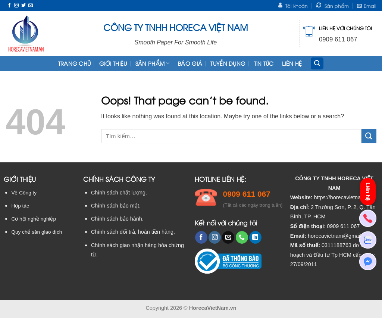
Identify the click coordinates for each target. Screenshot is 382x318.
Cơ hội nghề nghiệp (33, 219)
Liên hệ (292, 63)
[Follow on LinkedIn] (255, 237)
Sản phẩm (152, 63)
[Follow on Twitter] (23, 5)
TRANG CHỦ (74, 63)
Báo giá (190, 63)
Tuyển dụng (227, 63)
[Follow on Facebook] (9, 5)
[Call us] (242, 237)
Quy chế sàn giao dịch (36, 232)
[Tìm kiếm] (317, 63)
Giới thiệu (113, 63)
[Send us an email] (30, 5)
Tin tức (264, 63)
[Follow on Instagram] (16, 5)
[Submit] (368, 136)
